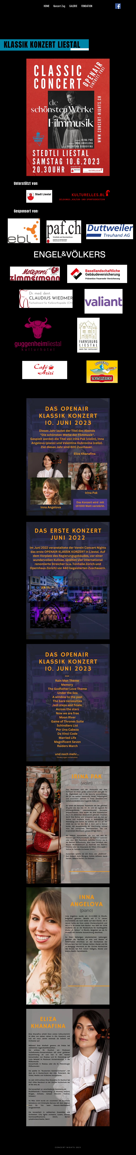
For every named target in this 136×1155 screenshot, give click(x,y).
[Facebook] (118, 6)
